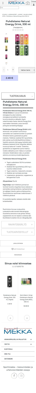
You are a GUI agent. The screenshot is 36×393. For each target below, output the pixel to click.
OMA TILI (7, 354)
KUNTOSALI (8, 349)
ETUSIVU (4, 14)
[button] (18, 96)
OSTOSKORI (8, 359)
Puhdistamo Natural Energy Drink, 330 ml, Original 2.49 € (9, 299)
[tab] (18, 96)
